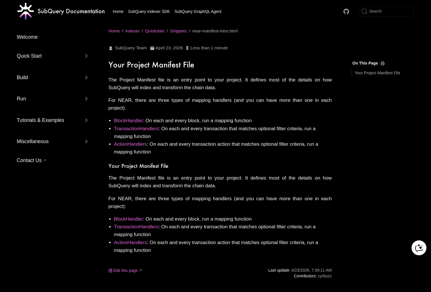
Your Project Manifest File (377, 73)
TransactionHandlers (136, 128)
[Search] (386, 11)
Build (22, 77)
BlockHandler (128, 120)
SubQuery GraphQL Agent (197, 11)
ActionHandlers (130, 144)
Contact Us (29, 160)
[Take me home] (61, 11)
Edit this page (123, 270)
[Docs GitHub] (346, 11)
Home (118, 11)
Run (21, 99)
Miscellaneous (33, 141)
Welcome (27, 37)
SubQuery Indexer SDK (149, 11)
